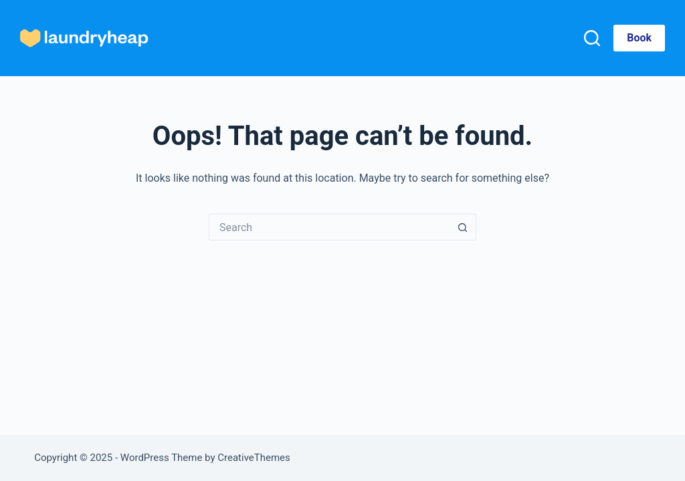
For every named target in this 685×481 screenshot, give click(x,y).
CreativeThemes (253, 458)
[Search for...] (329, 227)
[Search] (592, 38)
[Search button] (463, 227)
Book (639, 37)
